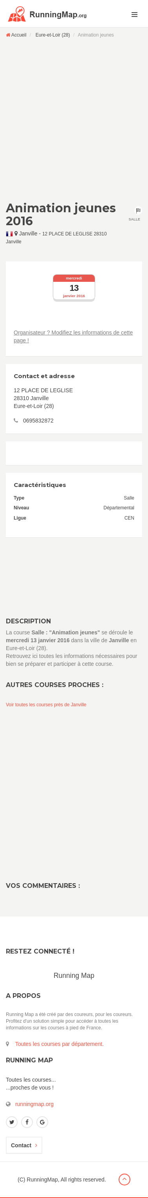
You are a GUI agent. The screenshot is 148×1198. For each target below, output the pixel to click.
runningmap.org (34, 1104)
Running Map (74, 975)
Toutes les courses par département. (59, 1044)
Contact (24, 1145)
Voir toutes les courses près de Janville (46, 704)
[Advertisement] (74, 119)
